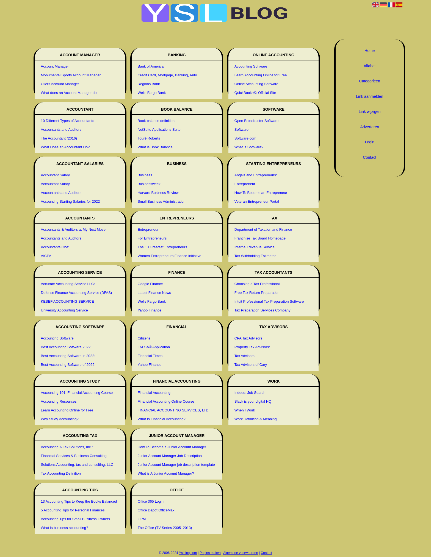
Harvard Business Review (158, 193)
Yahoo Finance (150, 310)
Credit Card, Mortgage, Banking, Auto (167, 75)
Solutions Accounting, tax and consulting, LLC (77, 465)
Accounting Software (57, 338)
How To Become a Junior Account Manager (172, 447)
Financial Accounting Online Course (166, 401)
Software (241, 129)
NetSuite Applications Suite (159, 129)
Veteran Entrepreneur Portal (256, 201)
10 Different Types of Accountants (67, 121)
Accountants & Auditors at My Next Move (73, 229)
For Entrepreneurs (152, 238)
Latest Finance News (154, 293)
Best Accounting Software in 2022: (68, 356)
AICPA (46, 256)
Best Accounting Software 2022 (66, 347)
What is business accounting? (64, 528)
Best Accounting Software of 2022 (68, 365)
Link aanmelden (369, 96)
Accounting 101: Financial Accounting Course (77, 393)
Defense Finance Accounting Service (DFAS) (76, 293)
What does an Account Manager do (69, 93)
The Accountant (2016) (59, 138)
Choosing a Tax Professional (257, 284)
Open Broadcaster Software (256, 121)
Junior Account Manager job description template (176, 465)
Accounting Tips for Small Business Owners (75, 519)
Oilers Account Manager (60, 84)
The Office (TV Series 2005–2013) (165, 528)
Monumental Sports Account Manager (71, 75)
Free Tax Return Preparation (257, 293)
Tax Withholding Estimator (255, 256)
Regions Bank (149, 84)
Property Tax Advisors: (252, 347)
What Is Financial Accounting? (162, 419)
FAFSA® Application (154, 347)
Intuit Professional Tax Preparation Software (269, 301)
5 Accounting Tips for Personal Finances (73, 510)
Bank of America (151, 66)
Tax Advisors (244, 356)
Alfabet (370, 66)
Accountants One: (55, 247)
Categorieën (369, 81)
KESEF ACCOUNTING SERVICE (67, 301)
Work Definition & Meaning (255, 419)
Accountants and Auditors (61, 129)
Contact (369, 157)
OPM (142, 519)
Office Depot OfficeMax (156, 510)
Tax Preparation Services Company (262, 310)
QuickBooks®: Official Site (255, 93)
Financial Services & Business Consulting (74, 456)
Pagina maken (210, 553)
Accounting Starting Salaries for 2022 (70, 201)
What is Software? (249, 147)
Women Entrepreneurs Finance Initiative (169, 256)
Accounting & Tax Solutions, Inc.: (67, 447)
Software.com (245, 138)
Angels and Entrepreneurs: (255, 175)
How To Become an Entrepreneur (260, 193)
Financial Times (150, 356)
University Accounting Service (64, 310)
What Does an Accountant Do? (65, 147)
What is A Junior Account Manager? (166, 473)
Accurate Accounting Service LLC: (68, 284)
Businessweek (149, 184)
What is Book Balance (155, 147)
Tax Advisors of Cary (250, 365)
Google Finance (150, 284)
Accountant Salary (55, 175)
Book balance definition (156, 121)
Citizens (144, 338)
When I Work (244, 410)
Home (369, 50)
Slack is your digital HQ (252, 401)
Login (369, 142)
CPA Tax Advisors (248, 338)
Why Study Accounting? (60, 419)
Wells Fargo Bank (152, 93)
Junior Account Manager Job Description (170, 456)
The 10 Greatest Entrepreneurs (162, 247)
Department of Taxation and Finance (263, 229)
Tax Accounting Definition (61, 473)
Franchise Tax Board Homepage (260, 238)
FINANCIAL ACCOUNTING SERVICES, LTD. (173, 410)
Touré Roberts (149, 138)
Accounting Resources (59, 401)
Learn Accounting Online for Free (67, 410)
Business (145, 175)
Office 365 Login (151, 501)
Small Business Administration (162, 201)
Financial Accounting (154, 393)
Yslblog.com (188, 553)
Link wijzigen (369, 111)
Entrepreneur (148, 229)
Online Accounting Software (256, 84)
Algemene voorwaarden (240, 553)
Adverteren (369, 127)
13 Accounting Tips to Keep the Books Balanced (79, 501)
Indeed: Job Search (250, 393)
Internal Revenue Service (254, 247)
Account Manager (55, 66)
